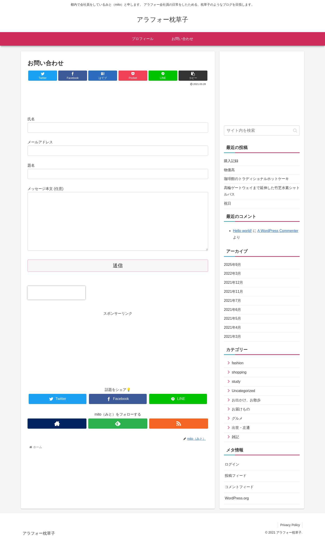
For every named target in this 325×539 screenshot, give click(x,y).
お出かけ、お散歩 (246, 400)
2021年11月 (233, 291)
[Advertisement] (118, 99)
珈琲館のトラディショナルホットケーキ (256, 179)
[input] (262, 130)
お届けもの (241, 409)
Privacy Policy (290, 525)
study (236, 381)
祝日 (227, 203)
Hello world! (242, 231)
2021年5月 (232, 318)
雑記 (235, 437)
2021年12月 (233, 282)
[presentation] (56, 293)
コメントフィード (239, 487)
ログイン (232, 464)
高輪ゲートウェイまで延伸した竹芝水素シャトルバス (262, 191)
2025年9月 (232, 265)
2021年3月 (232, 336)
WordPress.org (237, 498)
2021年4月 (232, 327)
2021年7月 (232, 301)
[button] (295, 130)
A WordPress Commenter (277, 231)
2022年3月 (232, 273)
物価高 (229, 170)
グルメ (237, 418)
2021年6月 (232, 310)
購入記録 (231, 161)
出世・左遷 (241, 428)
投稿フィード (235, 476)
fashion (238, 363)
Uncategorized (243, 391)
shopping (239, 372)
